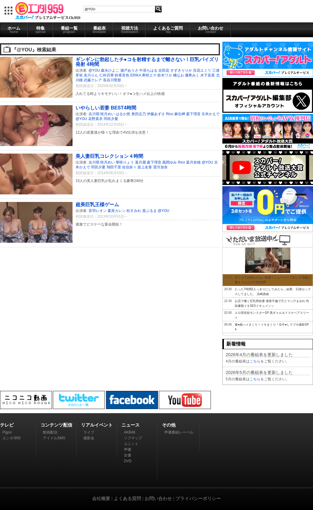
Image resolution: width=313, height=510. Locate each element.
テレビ (7, 424)
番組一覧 (69, 30)
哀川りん (91, 75)
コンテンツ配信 (56, 424)
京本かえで (211, 114)
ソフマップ (133, 438)
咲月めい (107, 114)
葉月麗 (140, 162)
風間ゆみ (169, 162)
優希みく (192, 75)
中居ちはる (148, 70)
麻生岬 (179, 114)
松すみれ (134, 211)
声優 (127, 449)
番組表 (99, 30)
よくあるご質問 (168, 30)
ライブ (88, 432)
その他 (169, 424)
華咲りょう (125, 162)
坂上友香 (144, 167)
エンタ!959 (11, 438)
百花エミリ (202, 70)
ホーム (14, 30)
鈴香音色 (122, 75)
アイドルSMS (54, 438)
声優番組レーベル (178, 432)
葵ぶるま (149, 211)
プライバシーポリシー (198, 498)
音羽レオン (98, 211)
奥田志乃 (138, 114)
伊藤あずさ (156, 114)
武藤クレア (93, 80)
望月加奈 (160, 167)
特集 (40, 30)
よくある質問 (127, 498)
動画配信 (50, 432)
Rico (169, 114)
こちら (255, 361)
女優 (127, 455)
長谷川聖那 (112, 80)
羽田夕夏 (111, 119)
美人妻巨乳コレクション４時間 (109, 156)
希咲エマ (149, 75)
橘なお (178, 75)
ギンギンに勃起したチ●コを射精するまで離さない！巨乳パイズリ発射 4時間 (147, 62)
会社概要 (101, 498)
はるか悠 (123, 114)
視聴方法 (129, 30)
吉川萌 (94, 114)
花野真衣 (95, 119)
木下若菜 (207, 75)
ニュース (130, 424)
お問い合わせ (210, 30)
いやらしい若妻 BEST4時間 (106, 107)
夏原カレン (117, 211)
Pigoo (7, 432)
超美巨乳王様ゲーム (97, 204)
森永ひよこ (110, 70)
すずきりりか (181, 70)
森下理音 (193, 114)
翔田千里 (114, 167)
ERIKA (135, 75)
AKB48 (129, 432)
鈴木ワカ (164, 75)
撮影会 (88, 438)
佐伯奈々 (129, 167)
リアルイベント (97, 424)
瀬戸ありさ (129, 70)
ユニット (131, 444)
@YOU (94, 70)
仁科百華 (106, 75)
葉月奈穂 (193, 162)
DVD (127, 461)
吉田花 (163, 70)
